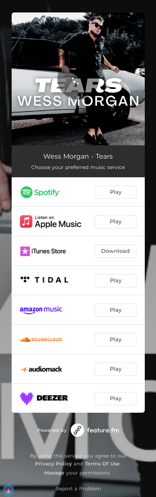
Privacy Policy (53, 463)
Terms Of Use (102, 463)
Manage (54, 473)
